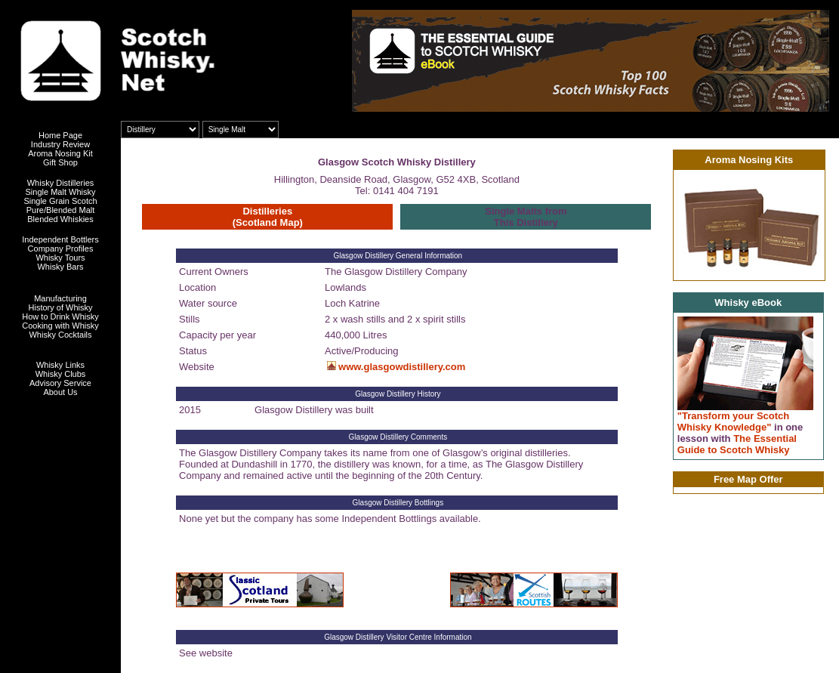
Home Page (60, 135)
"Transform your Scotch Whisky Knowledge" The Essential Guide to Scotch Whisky (740, 432)
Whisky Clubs (60, 373)
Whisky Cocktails (60, 334)
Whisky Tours (60, 257)
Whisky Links (60, 364)
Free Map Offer (748, 479)
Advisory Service (60, 382)
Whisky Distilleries (60, 182)
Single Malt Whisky (61, 191)
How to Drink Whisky (60, 316)
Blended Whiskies (60, 219)
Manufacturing (60, 298)
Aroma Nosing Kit (60, 153)
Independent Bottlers (60, 239)
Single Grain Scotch (60, 200)
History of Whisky (61, 307)
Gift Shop (60, 162)
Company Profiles (61, 248)
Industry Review (60, 144)
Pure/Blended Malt (60, 210)
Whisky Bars (60, 266)
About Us (60, 392)
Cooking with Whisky (60, 325)
